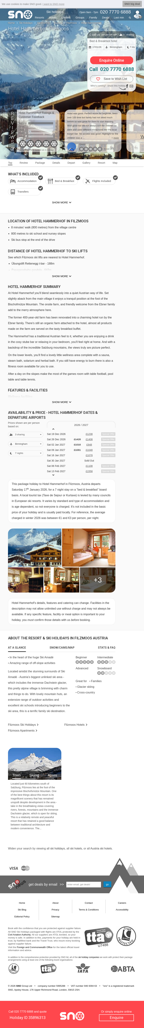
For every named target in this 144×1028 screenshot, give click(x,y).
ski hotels (76, 848)
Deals (105, 17)
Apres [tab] (52, 775)
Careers (122, 903)
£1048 (89, 450)
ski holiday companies (88, 957)
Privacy (55, 909)
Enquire (116, 1017)
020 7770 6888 (23, 1011)
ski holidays (57, 848)
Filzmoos (72, 22)
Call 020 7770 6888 (111, 69)
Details (56, 162)
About (55, 903)
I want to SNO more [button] (53, 4)
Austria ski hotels (101, 848)
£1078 (89, 455)
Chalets (66, 17)
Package (40, 162)
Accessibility (122, 909)
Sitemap (55, 916)
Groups (80, 17)
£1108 (89, 466)
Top (10, 162)
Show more (60, 276)
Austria (58, 22)
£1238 (89, 434)
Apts (21, 730)
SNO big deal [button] (132, 3)
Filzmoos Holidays (22, 724)
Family (93, 17)
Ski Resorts (43, 22)
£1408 (89, 439)
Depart (71, 162)
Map (115, 162)
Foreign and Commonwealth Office (35, 947)
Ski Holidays (26, 22)
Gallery (86, 162)
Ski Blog (22, 909)
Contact (89, 903)
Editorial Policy (22, 916)
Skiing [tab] (34, 775)
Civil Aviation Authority (19, 934)
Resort (101, 162)
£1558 (89, 471)
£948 (89, 444)
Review (24, 162)
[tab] (17, 647)
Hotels (53, 17)
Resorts (39, 17)
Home (11, 22)
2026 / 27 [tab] (81, 424)
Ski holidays (54, 12)
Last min (119, 17)
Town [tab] (16, 775)
